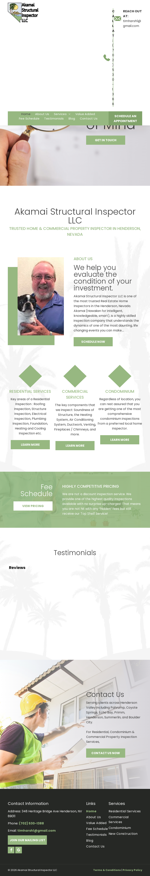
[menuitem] (26, 114)
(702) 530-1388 (113, 74)
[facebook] (11, 850)
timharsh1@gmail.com (36, 830)
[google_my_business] (18, 850)
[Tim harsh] (41, 296)
